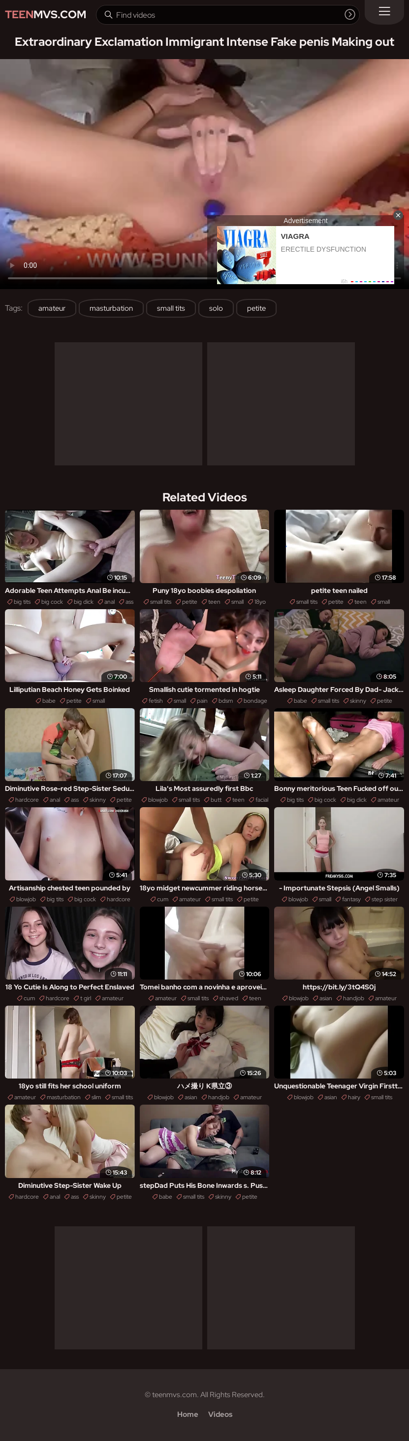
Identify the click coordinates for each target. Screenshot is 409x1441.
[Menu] (384, 12)
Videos (220, 1414)
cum (162, 899)
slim (96, 1097)
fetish (156, 701)
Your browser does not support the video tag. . (204, 174)
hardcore (27, 800)
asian (325, 998)
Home (187, 1414)
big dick (84, 602)
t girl (85, 998)
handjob (353, 998)
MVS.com (45, 14)
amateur (51, 308)
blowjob (158, 800)
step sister (385, 899)
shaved (229, 998)
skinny (358, 701)
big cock (52, 602)
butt (216, 800)
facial (261, 800)
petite (256, 308)
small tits (171, 308)
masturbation (111, 308)
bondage (255, 701)
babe (49, 701)
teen (214, 602)
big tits (22, 602)
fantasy (351, 899)
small (237, 602)
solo (216, 308)
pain (202, 701)
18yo (260, 602)
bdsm (226, 701)
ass (129, 602)
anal (109, 602)
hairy (354, 1097)
